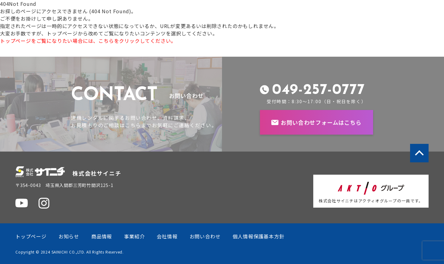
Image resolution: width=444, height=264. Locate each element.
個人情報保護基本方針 (258, 236)
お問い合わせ (205, 236)
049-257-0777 (318, 90)
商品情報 (101, 236)
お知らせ (69, 236)
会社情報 (167, 236)
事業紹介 (134, 236)
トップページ (31, 236)
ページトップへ (419, 153)
